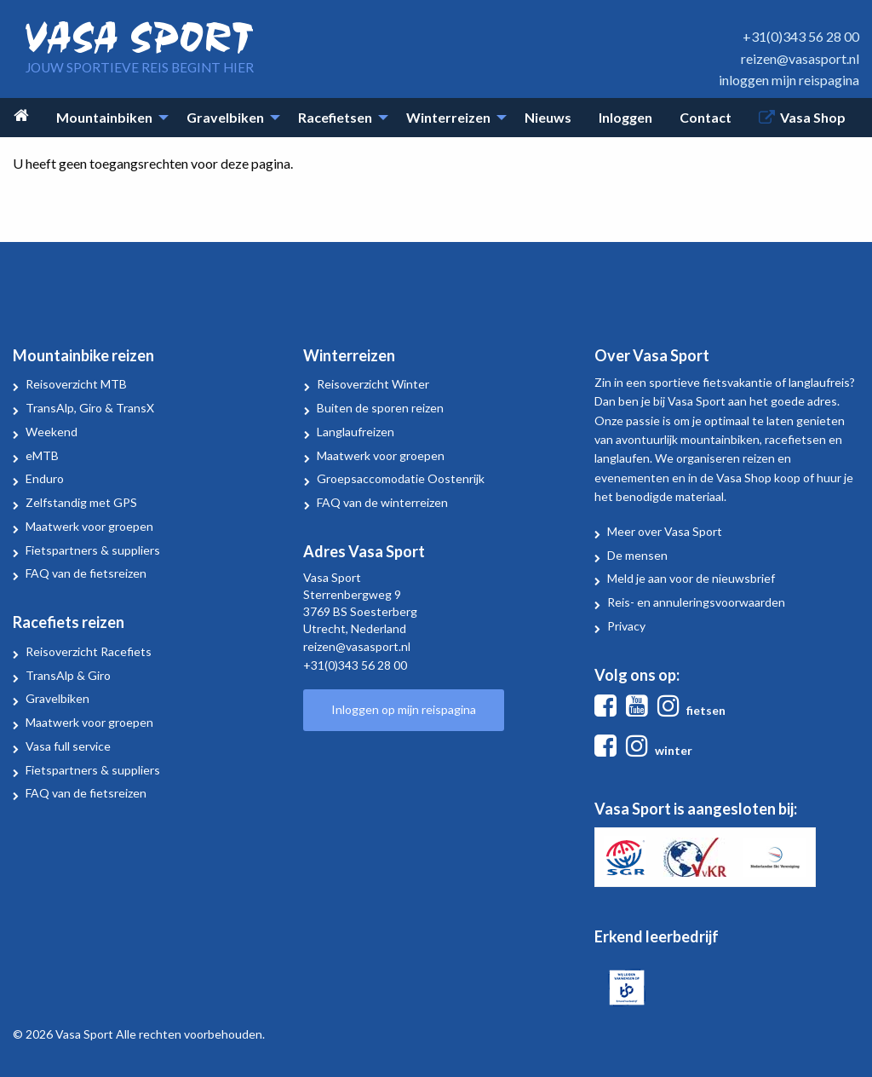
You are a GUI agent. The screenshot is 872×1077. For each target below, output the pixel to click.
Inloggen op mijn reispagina (403, 709)
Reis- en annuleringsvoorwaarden (696, 602)
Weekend (51, 431)
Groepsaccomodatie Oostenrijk (401, 478)
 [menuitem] (21, 115)
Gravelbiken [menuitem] (225, 117)
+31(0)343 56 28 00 (801, 36)
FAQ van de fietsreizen (86, 573)
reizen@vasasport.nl (800, 58)
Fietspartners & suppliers (93, 550)
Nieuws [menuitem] (548, 117)
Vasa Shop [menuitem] (813, 117)
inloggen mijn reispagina (789, 80)
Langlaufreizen (355, 431)
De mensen (637, 555)
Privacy (626, 626)
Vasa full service (68, 746)
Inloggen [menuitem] (625, 117)
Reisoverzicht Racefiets (89, 651)
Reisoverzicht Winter (373, 384)
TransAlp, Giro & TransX (90, 407)
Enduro (45, 478)
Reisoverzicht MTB (76, 384)
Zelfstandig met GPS (81, 502)
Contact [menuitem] (705, 117)
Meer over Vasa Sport (664, 531)
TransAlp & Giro (68, 675)
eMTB (42, 455)
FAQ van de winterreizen (382, 502)
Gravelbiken (57, 698)
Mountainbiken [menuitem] (104, 117)
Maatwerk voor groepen (89, 526)
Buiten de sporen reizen (380, 407)
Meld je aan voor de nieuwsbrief (691, 578)
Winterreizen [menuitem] (448, 117)
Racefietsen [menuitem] (335, 117)
